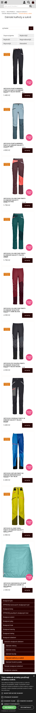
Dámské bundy (11, 654)
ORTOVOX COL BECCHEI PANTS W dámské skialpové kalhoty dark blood (14, 310)
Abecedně (23, 44)
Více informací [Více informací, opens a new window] (5, 690)
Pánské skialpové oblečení (13, 666)
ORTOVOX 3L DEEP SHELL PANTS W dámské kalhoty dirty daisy (13, 529)
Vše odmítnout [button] (26, 707)
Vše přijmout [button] (9, 707)
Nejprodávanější (25, 40)
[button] (18, 704)
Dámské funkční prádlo (14, 662)
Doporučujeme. (8, 36)
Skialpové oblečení (9, 638)
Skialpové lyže (8, 601)
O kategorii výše (7, 23)
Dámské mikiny (11, 646)
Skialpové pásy (8, 621)
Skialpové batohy (9, 629)
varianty (27, 95)
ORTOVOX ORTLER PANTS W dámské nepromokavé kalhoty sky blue (13, 474)
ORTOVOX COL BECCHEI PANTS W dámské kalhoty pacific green (14, 255)
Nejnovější (7, 44)
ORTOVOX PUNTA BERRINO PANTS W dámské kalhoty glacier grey (13, 145)
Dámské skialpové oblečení (13, 642)
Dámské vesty (11, 650)
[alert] (18, 693)
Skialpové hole (8, 625)
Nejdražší (6, 40)
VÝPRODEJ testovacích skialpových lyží (16, 605)
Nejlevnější (23, 36)
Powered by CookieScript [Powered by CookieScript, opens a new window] (8, 711)
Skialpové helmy (8, 633)
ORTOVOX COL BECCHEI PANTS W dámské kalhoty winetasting (14, 200)
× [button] (34, 676)
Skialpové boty (8, 609)
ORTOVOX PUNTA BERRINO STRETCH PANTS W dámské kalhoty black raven (13, 90)
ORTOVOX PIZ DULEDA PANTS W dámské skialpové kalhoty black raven (14, 364)
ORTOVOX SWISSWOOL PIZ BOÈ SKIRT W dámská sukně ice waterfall (14, 584)
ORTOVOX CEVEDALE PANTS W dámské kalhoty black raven (14, 419)
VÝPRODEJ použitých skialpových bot (15, 613)
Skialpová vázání (8, 617)
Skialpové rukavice (10, 670)
